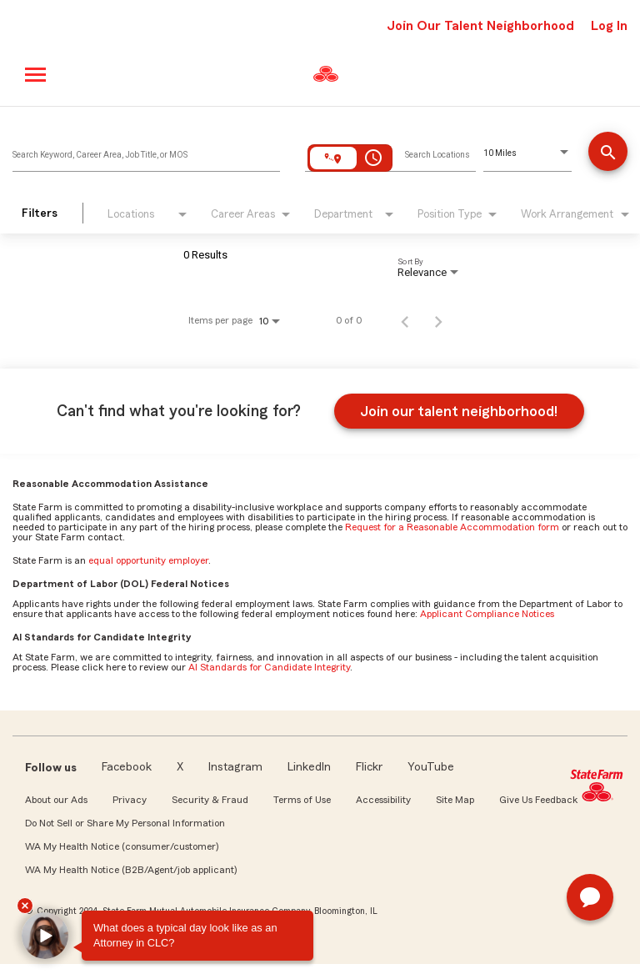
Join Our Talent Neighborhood (480, 26)
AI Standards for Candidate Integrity (269, 667)
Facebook (127, 767)
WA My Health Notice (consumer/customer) (121, 846)
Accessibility (383, 800)
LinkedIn (309, 767)
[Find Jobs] (608, 153)
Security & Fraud (210, 800)
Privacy (129, 800)
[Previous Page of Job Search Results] (405, 320)
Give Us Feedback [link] (538, 800)
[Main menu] (36, 74)
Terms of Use (302, 800)
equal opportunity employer (148, 560)
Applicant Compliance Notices (487, 614)
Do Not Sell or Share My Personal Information (125, 823)
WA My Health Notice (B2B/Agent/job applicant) (131, 870)
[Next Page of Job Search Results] (438, 320)
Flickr (369, 767)
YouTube (431, 767)
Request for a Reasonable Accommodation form (452, 527)
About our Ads (56, 800)
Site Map (455, 800)
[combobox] (146, 151)
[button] (45, 935)
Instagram (235, 767)
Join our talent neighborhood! (459, 411)
